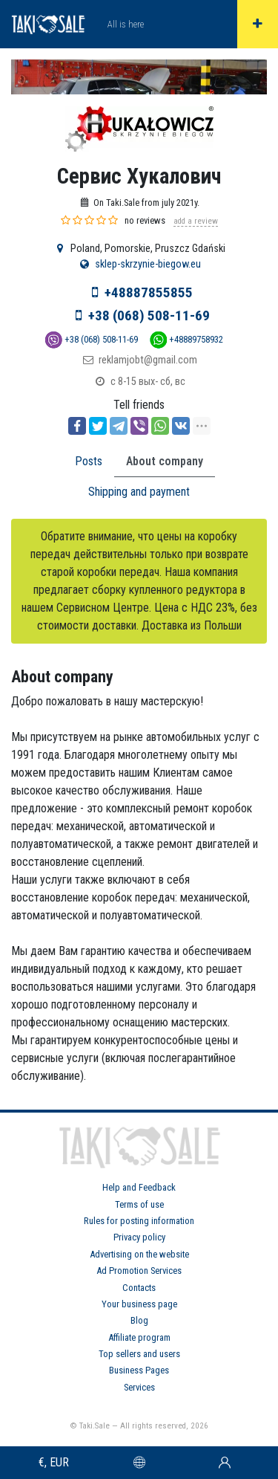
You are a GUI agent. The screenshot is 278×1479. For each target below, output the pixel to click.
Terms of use (139, 1204)
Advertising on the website (139, 1254)
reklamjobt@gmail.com (148, 360)
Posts (88, 461)
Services (139, 1387)
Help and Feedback (139, 1187)
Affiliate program (139, 1337)
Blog (139, 1320)
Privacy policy (139, 1237)
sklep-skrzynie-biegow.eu (148, 264)
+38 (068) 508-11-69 (149, 315)
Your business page (139, 1304)
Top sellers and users (139, 1353)
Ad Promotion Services (139, 1270)
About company (164, 461)
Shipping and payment (139, 492)
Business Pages (139, 1370)
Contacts (139, 1287)
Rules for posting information (139, 1220)
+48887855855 (149, 292)
